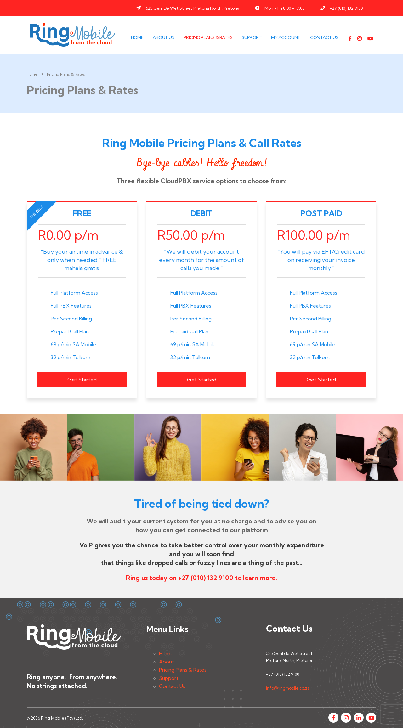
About (166, 661)
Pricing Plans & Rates (208, 37)
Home (137, 37)
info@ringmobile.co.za (288, 688)
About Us (163, 37)
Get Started (82, 379)
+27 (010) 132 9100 (346, 8)
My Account (285, 37)
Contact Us (324, 37)
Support (252, 37)
